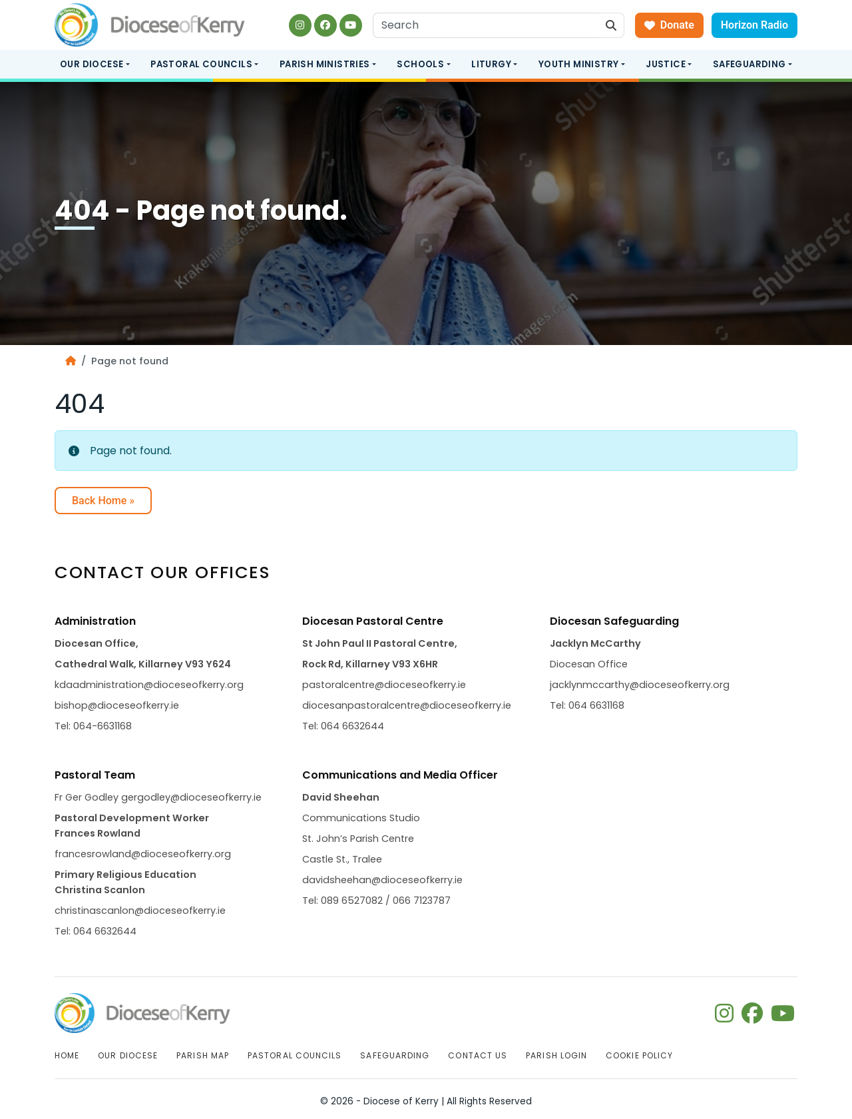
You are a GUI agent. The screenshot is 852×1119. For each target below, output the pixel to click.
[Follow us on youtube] (350, 25)
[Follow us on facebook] (325, 25)
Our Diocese (91, 64)
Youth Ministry (578, 64)
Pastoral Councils (201, 64)
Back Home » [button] (103, 500)
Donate (669, 25)
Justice (666, 64)
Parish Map (202, 1055)
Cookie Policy (639, 1055)
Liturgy (491, 64)
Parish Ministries (325, 64)
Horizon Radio (754, 25)
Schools (420, 64)
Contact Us (477, 1055)
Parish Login (556, 1055)
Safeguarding (749, 64)
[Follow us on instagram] (300, 25)
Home (67, 1055)
